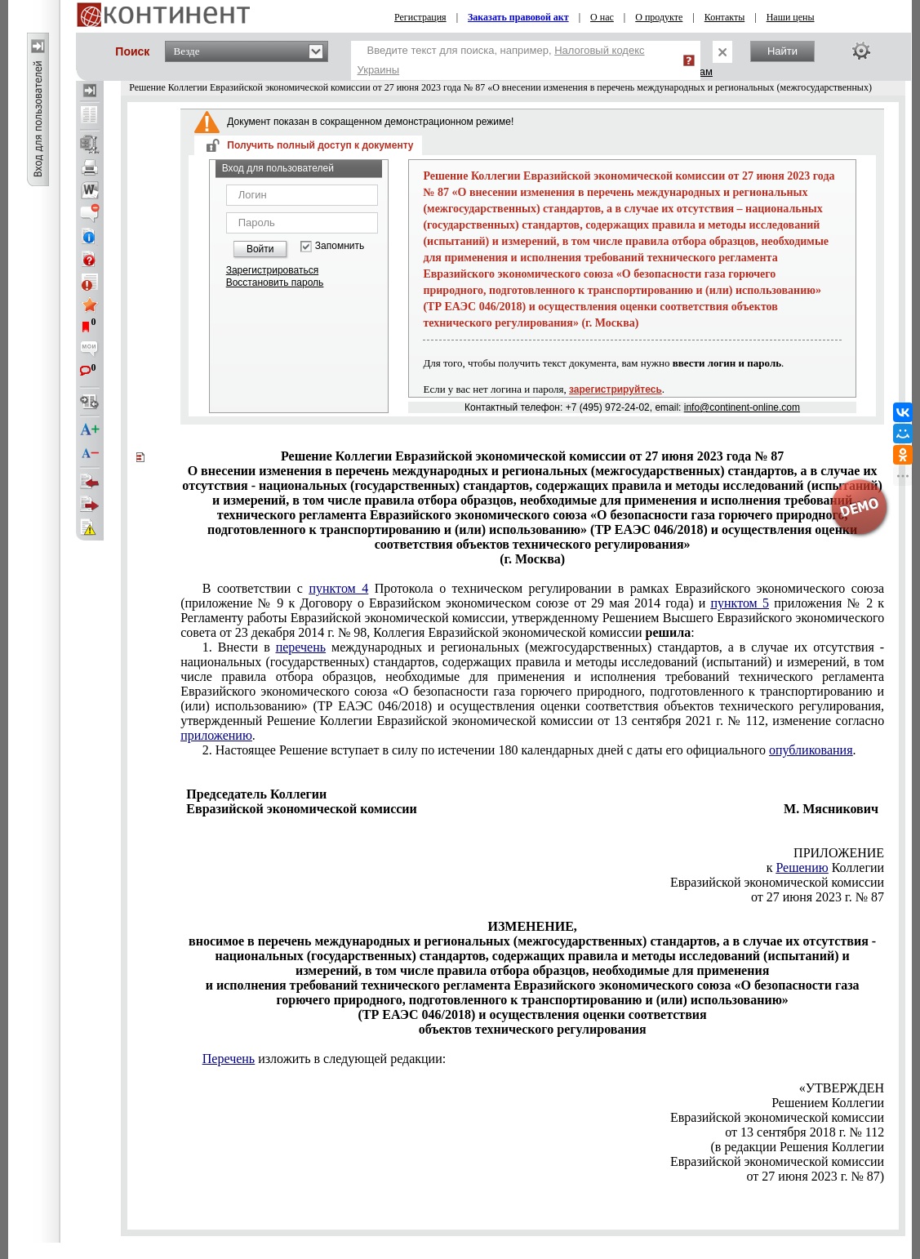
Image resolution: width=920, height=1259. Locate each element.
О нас (602, 17)
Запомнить (339, 246)
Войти (260, 249)
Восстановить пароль (275, 282)
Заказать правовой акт (518, 17)
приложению (216, 735)
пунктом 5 (739, 603)
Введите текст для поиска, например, (501, 60)
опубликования (811, 750)
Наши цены (791, 17)
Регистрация (420, 17)
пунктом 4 (338, 588)
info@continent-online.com (742, 407)
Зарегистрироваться (272, 270)
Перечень (228, 1058)
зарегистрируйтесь (615, 389)
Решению (802, 867)
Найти (782, 51)
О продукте (658, 17)
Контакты (724, 17)
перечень (301, 647)
